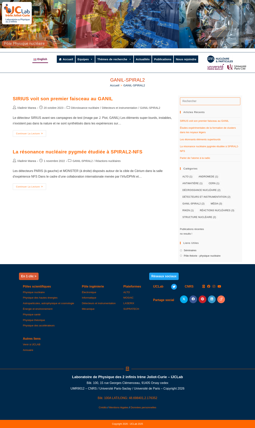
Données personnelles (143, 407)
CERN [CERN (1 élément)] (214, 183)
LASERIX (128, 303)
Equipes (85, 59)
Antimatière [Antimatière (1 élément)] (193, 183)
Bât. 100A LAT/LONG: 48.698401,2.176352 (127, 398)
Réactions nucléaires (108, 161)
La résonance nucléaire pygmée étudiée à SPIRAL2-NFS (77, 151)
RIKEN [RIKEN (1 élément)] (188, 210)
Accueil (68, 59)
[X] (203, 286)
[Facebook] (208, 286)
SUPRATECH (131, 308)
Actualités (143, 59)
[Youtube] (219, 286)
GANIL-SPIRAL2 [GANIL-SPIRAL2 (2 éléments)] (194, 203)
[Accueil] (114, 85)
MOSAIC (128, 297)
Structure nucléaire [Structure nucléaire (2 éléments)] (199, 217)
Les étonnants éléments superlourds (200, 139)
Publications (162, 59)
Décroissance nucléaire (85, 107)
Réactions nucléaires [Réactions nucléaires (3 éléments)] (217, 210)
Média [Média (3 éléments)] (216, 203)
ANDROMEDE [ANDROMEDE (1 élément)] (208, 176)
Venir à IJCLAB (31, 344)
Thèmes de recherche (114, 59)
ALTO (126, 292)
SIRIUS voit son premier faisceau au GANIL (63, 98)
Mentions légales (118, 407)
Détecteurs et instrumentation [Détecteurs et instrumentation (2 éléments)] (207, 197)
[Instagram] (214, 286)
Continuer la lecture (31, 132)
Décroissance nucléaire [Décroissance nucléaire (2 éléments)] (202, 190)
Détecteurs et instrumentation (119, 107)
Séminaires (190, 250)
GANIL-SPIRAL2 (134, 85)
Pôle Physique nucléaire (24, 43)
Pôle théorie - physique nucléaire (202, 255)
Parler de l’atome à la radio (195, 158)
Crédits (103, 407)
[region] (127, 24)
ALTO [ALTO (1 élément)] (187, 176)
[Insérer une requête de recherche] (210, 101)
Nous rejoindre (186, 59)
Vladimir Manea (26, 107)
